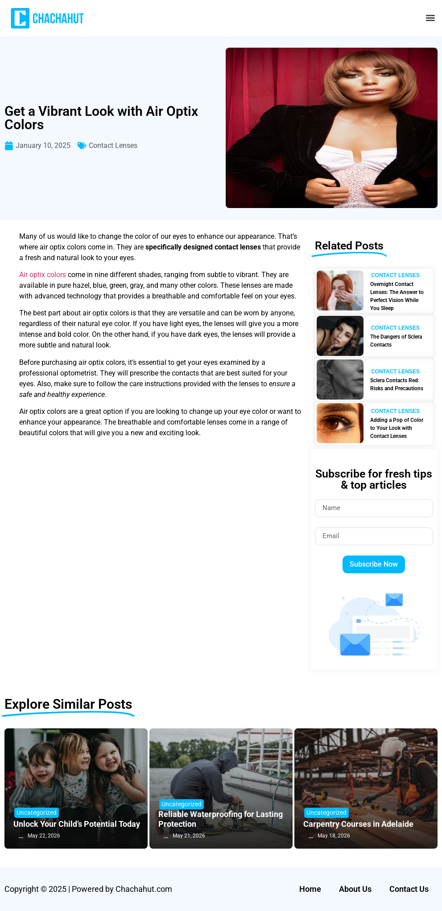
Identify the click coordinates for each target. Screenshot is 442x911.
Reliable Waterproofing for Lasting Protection (220, 819)
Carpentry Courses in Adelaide (358, 824)
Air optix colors (42, 274)
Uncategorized (37, 812)
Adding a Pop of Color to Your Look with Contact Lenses (396, 428)
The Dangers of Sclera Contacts (396, 341)
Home (310, 889)
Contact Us (409, 889)
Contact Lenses (113, 145)
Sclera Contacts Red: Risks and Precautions (396, 384)
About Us (355, 889)
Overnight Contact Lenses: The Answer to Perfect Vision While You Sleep (397, 296)
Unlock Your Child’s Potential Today (76, 824)
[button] (430, 18)
